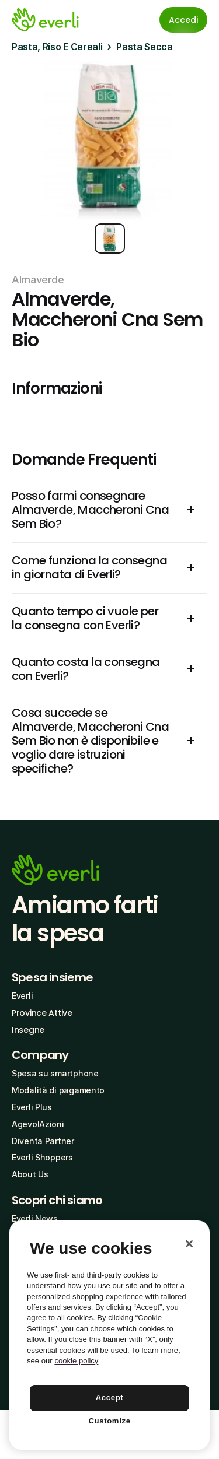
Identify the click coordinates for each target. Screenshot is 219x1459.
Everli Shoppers (42, 1157)
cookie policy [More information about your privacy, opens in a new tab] (76, 1360)
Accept (110, 1397)
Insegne (28, 1030)
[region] (109, 1335)
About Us (30, 1174)
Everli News (35, 1218)
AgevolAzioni (38, 1124)
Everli (22, 996)
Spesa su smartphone (55, 1073)
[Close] (189, 1244)
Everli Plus (32, 1107)
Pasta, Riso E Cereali (57, 46)
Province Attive (42, 1013)
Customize (109, 1420)
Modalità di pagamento (58, 1090)
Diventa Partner (43, 1141)
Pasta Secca (144, 46)
